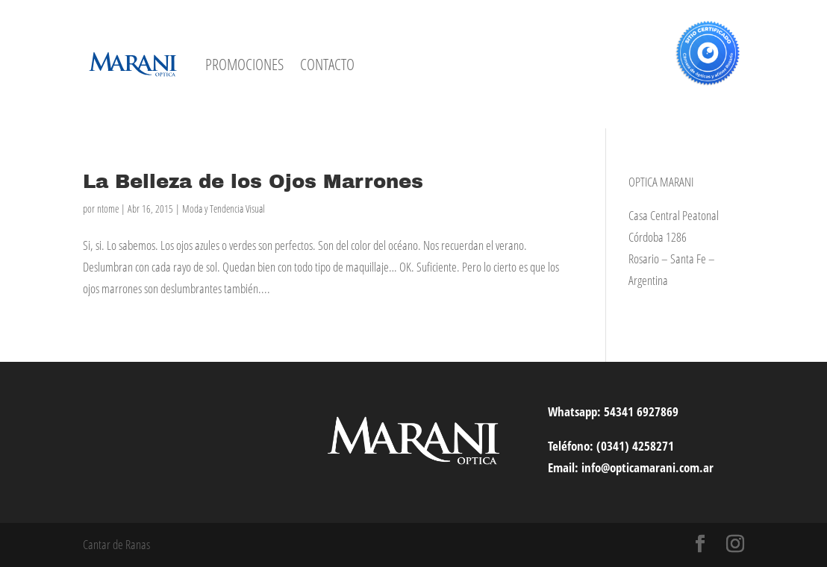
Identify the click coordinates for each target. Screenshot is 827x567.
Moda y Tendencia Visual (223, 208)
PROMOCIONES (244, 64)
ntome (108, 208)
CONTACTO (327, 64)
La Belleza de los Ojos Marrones (253, 181)
